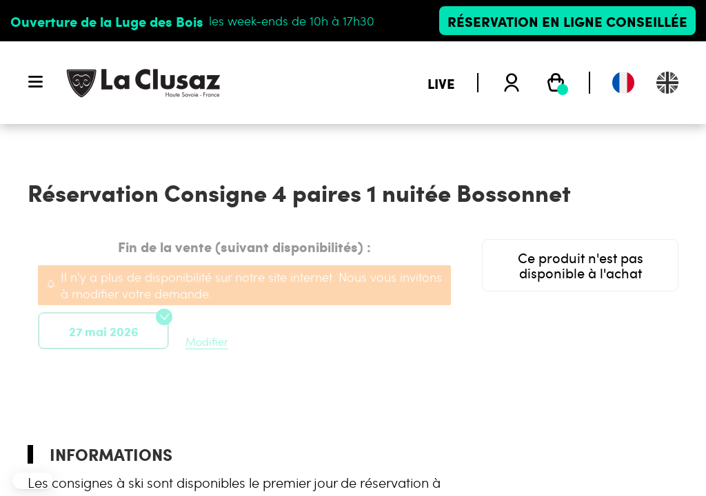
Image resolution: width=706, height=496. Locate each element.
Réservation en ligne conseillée (567, 20)
